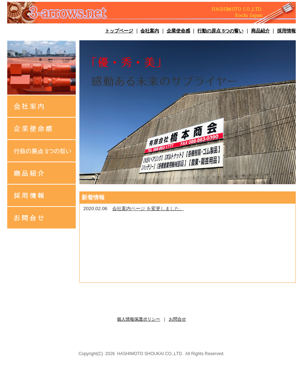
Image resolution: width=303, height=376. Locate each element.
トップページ (119, 30)
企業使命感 (178, 30)
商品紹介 (260, 30)
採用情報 (286, 30)
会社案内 (149, 30)
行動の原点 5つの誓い (220, 30)
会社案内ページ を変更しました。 (148, 208)
